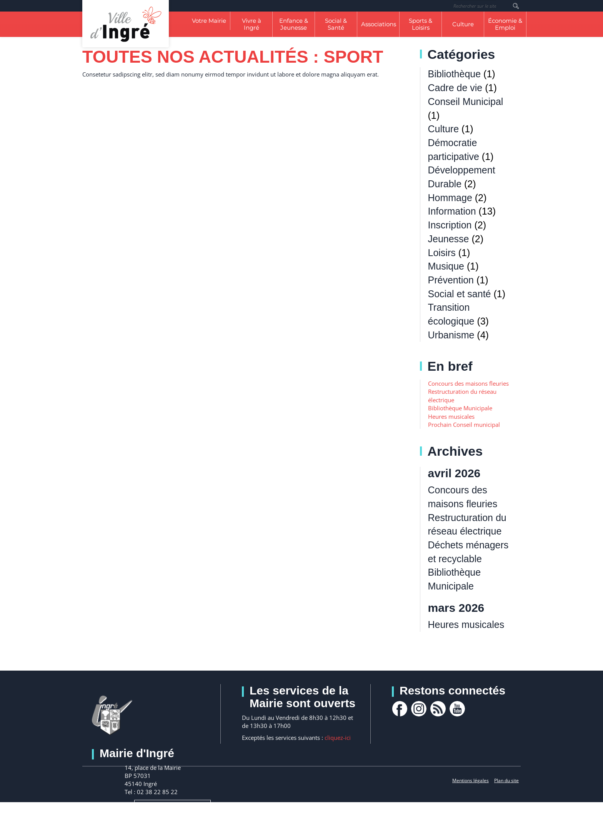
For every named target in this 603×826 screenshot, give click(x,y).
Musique (446, 266)
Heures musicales (451, 416)
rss (438, 708)
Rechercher (516, 6)
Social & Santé (336, 24)
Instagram (418, 708)
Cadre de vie (455, 87)
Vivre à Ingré (251, 24)
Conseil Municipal (465, 101)
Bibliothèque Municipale (460, 408)
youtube (457, 708)
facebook (399, 708)
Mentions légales (470, 780)
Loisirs (442, 252)
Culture (463, 24)
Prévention (451, 280)
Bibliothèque (454, 73)
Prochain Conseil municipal (464, 424)
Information (452, 211)
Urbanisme (451, 335)
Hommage (450, 197)
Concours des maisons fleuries (468, 383)
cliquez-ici (338, 737)
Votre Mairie (209, 20)
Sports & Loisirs (420, 24)
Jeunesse (448, 238)
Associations (378, 24)
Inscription (450, 225)
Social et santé (459, 293)
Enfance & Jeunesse (293, 24)
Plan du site (506, 780)
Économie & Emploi (505, 24)
